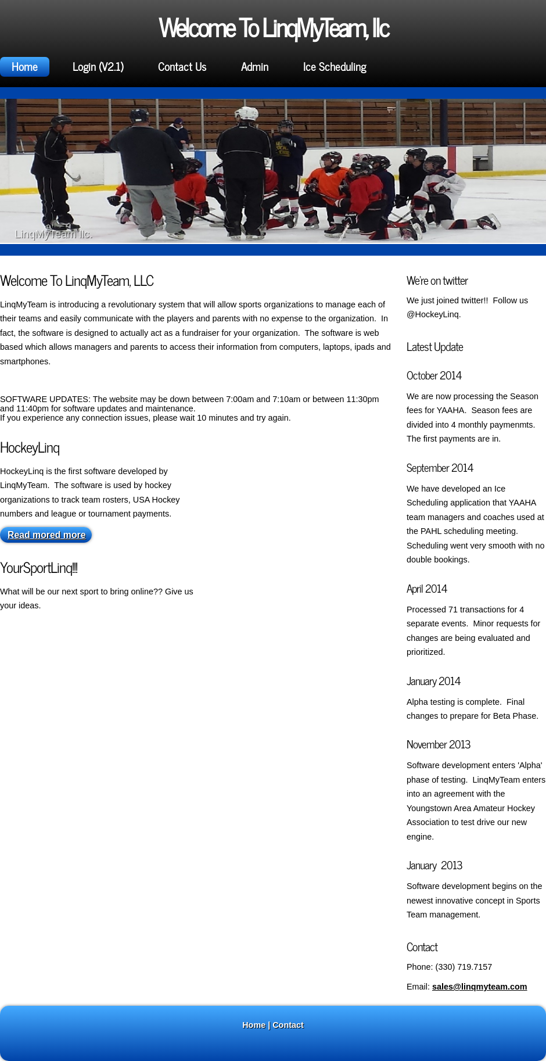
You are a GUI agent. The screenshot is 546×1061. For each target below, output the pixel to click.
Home (25, 66)
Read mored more (47, 535)
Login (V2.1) (98, 66)
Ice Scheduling (334, 66)
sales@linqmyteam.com (479, 986)
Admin (254, 66)
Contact (288, 1025)
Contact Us (182, 66)
